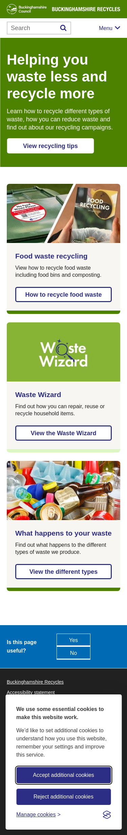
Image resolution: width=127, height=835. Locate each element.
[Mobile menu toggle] (109, 28)
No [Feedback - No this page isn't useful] (73, 653)
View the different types (63, 571)
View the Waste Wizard (64, 433)
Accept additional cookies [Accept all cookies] (63, 775)
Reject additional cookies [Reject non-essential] (63, 797)
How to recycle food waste (63, 294)
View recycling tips (50, 146)
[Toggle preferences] (38, 814)
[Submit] (63, 28)
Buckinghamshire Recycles (35, 682)
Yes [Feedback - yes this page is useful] (73, 640)
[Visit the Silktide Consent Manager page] (107, 815)
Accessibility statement (31, 692)
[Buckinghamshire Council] (27, 9)
